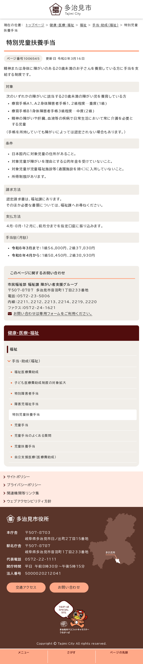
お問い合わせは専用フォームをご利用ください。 (52, 313)
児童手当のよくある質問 (33, 435)
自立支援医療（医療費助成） (35, 457)
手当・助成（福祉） (105, 25)
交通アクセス (26, 587)
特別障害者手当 (26, 393)
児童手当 (21, 425)
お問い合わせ (69, 587)
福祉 (83, 25)
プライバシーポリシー (24, 485)
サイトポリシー (18, 477)
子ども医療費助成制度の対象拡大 (40, 382)
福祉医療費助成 (26, 372)
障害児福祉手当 (26, 404)
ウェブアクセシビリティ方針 (29, 501)
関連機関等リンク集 (23, 493)
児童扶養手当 (24, 446)
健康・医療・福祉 (62, 25)
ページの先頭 (119, 652)
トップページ (35, 25)
